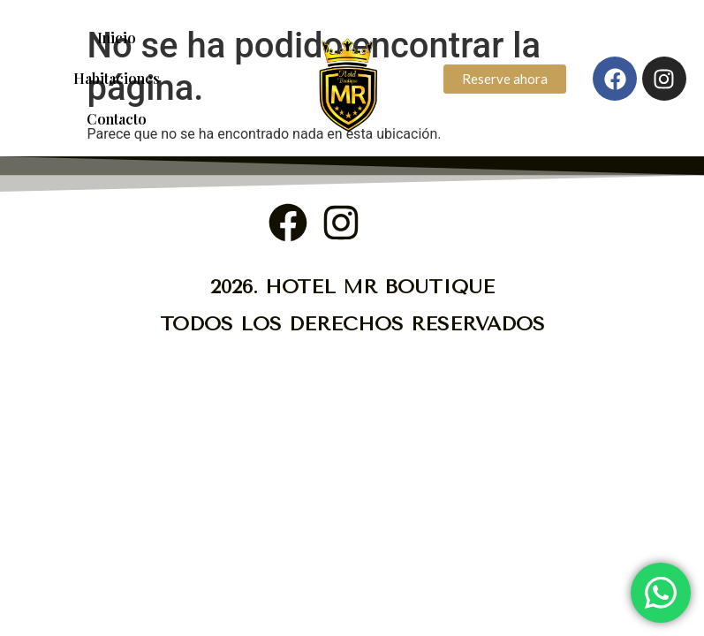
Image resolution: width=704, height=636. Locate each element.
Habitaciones (116, 78)
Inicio (116, 37)
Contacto (117, 119)
